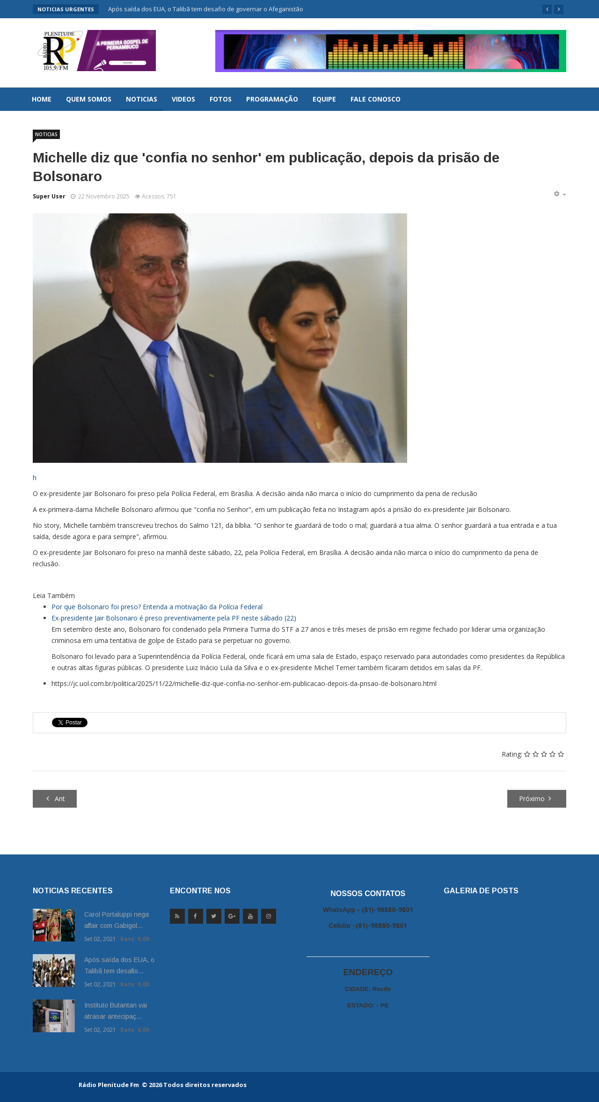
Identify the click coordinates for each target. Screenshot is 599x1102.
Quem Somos (88, 99)
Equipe (324, 99)
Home (41, 99)
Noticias (141, 99)
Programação (272, 99)
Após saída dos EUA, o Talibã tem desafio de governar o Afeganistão (205, 9)
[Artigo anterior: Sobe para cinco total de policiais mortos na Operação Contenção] (55, 799)
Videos (183, 99)
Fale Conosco (376, 99)
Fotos (221, 99)
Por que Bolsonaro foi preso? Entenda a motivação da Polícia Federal (157, 606)
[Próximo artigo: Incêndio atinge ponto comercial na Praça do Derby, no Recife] (537, 799)
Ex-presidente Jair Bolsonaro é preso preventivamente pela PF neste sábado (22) (173, 617)
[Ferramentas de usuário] (559, 194)
